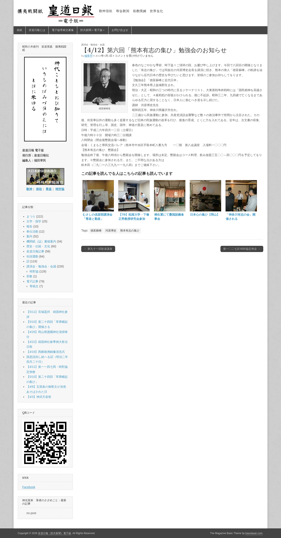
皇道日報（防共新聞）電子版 (54, 533)
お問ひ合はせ (120, 30)
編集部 (88, 55)
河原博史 (110, 230)
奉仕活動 (32, 231)
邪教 (29, 276)
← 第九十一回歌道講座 (98, 249)
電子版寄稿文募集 (63, 30)
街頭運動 (32, 256)
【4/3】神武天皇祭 (38, 396)
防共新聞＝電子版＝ (92, 30)
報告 (29, 226)
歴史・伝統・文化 (38, 246)
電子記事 (32, 281)
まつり (30, 216)
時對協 (34, 271)
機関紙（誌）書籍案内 (41, 241)
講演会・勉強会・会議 (93, 44)
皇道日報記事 (35, 251)
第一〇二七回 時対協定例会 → (241, 249)
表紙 (19, 30)
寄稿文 (34, 286)
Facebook (28, 487)
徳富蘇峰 (96, 230)
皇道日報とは (37, 30)
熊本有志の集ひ (129, 230)
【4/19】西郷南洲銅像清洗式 (45, 351)
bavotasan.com (254, 533)
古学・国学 (33, 221)
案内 (29, 236)
